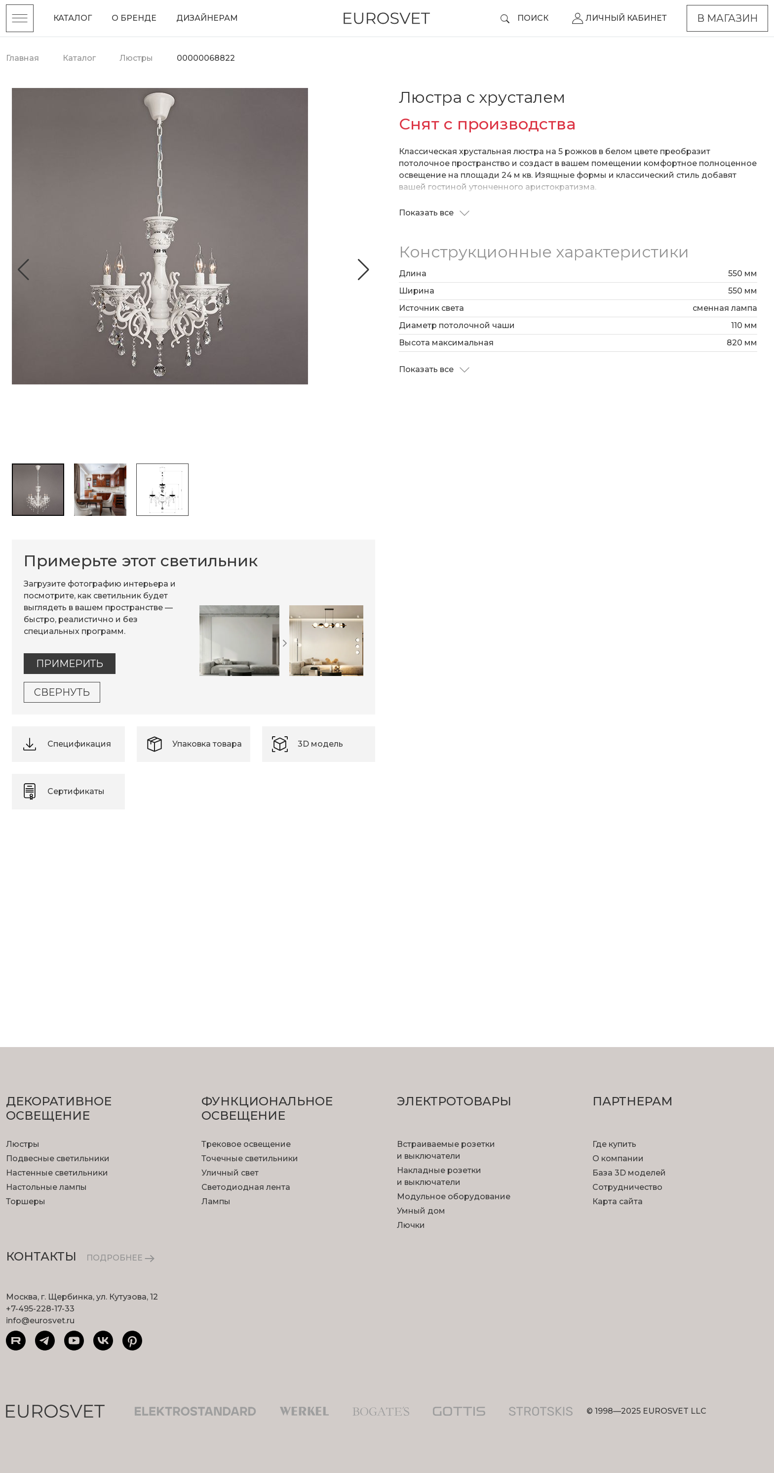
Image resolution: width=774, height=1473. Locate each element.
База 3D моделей (629, 1173)
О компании (618, 1158)
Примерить (69, 664)
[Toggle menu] (20, 18)
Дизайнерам (207, 18)
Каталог (72, 18)
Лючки (411, 1225)
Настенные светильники (57, 1173)
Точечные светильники (249, 1158)
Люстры (22, 1144)
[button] (23, 270)
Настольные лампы (46, 1187)
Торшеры (25, 1201)
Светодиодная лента (245, 1187)
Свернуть (62, 692)
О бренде (134, 18)
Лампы (216, 1201)
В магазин (727, 18)
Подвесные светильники (58, 1158)
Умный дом (421, 1211)
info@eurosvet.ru (40, 1320)
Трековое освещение (246, 1144)
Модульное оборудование (453, 1196)
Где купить (614, 1144)
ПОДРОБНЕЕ (120, 1258)
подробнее (80, 922)
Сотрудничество (627, 1187)
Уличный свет (230, 1173)
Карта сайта (617, 1201)
